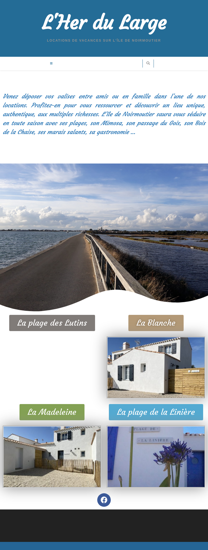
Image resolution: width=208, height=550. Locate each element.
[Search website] (148, 64)
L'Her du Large (104, 23)
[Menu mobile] (51, 63)
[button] (52, 323)
